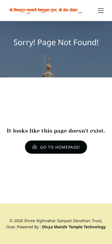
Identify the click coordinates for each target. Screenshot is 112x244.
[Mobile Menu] (101, 10)
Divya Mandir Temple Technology (74, 226)
